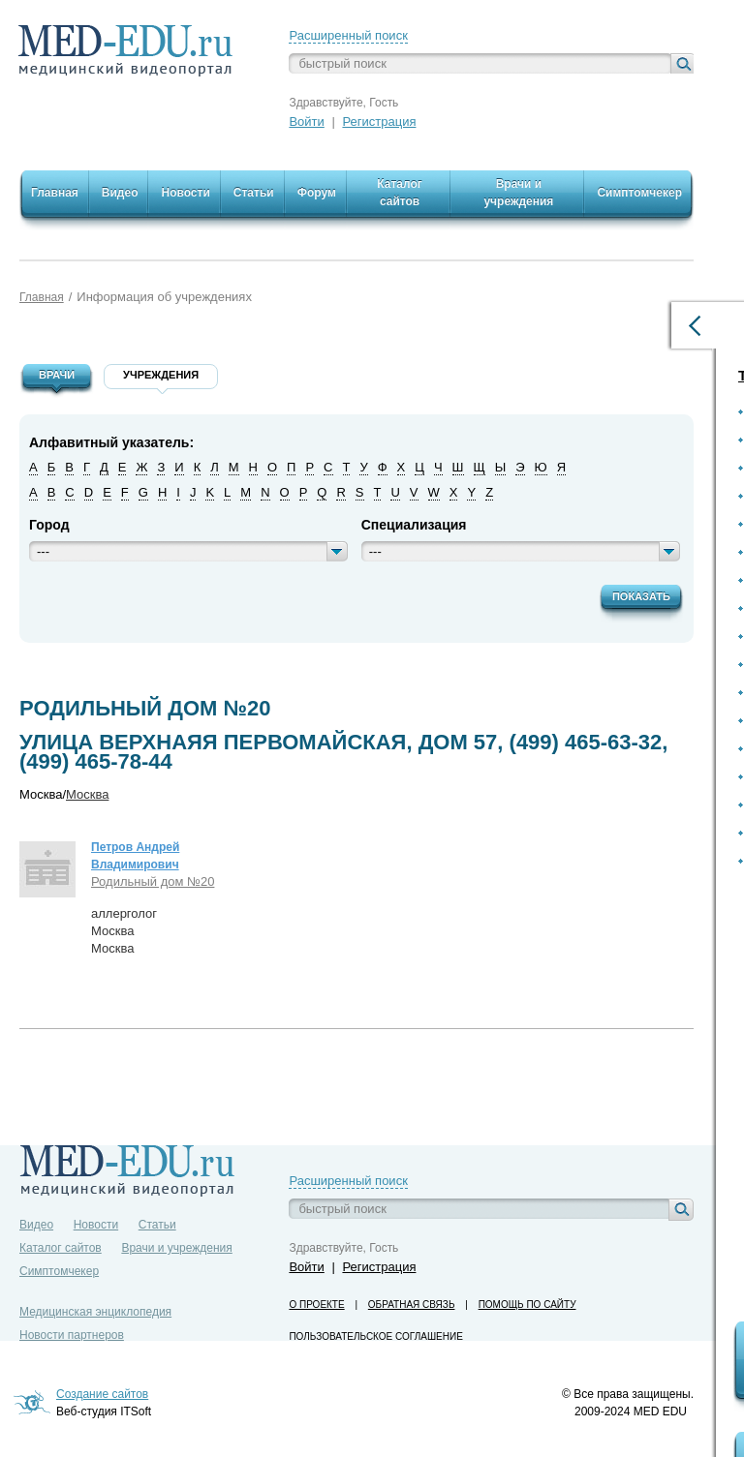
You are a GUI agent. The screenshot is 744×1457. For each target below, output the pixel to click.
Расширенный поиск (348, 35)
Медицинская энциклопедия (95, 1312)
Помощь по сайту (527, 1304)
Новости (96, 1224)
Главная (41, 297)
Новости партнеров (71, 1335)
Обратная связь (411, 1304)
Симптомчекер (59, 1271)
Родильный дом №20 (152, 881)
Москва (87, 794)
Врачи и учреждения (176, 1248)
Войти (306, 121)
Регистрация (379, 121)
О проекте (316, 1304)
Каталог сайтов (60, 1248)
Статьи (157, 1224)
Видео (36, 1224)
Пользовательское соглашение (375, 1336)
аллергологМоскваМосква (124, 931)
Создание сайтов (102, 1394)
